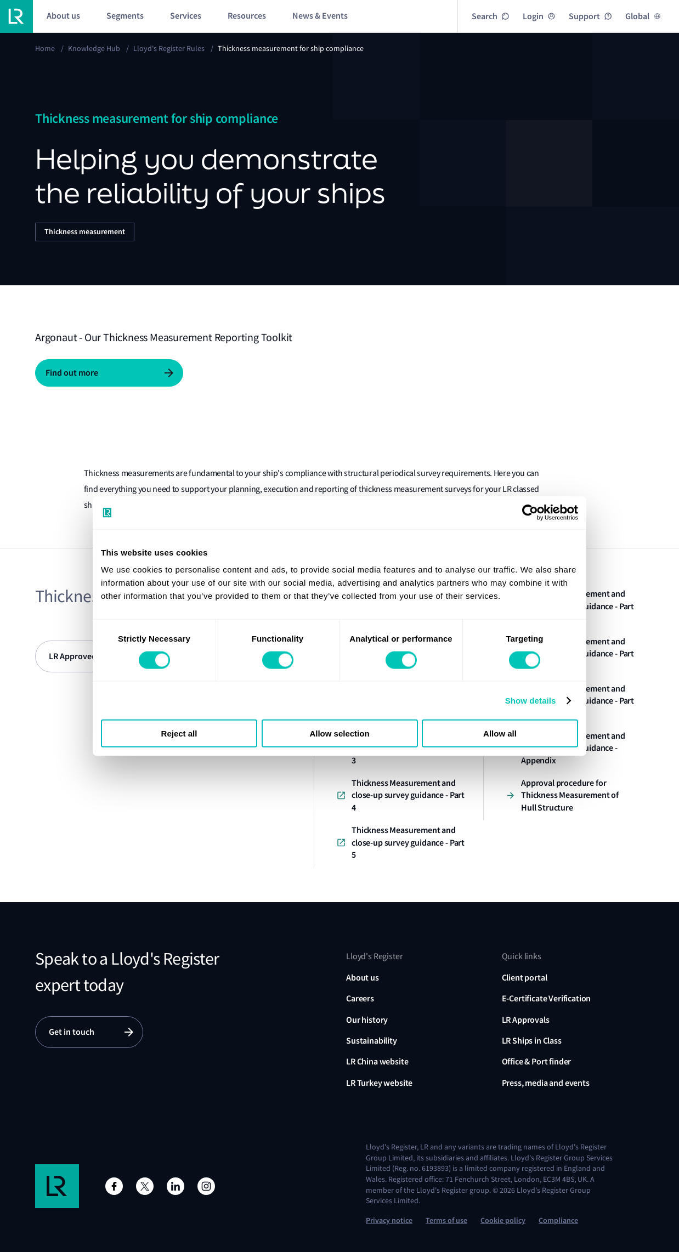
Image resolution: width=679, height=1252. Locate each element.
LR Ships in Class (532, 1040)
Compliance (558, 1220)
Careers (360, 998)
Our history (367, 1020)
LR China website (377, 1061)
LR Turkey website (379, 1083)
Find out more (72, 372)
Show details (530, 700)
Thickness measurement (84, 231)
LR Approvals (526, 1020)
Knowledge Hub (94, 48)
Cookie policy (502, 1220)
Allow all (500, 733)
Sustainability (371, 1040)
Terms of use (446, 1220)
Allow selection (339, 733)
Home (45, 48)
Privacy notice (389, 1220)
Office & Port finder (537, 1061)
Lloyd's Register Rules (169, 48)
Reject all (179, 733)
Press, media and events (546, 1083)
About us (362, 977)
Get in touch (71, 1032)
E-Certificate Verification (546, 998)
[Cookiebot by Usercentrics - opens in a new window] (530, 512)
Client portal (524, 977)
